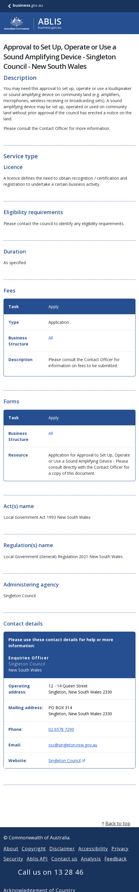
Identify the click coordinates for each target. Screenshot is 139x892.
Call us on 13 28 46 (51, 879)
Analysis (91, 865)
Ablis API (37, 865)
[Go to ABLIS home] (32, 23)
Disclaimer (62, 855)
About (10, 855)
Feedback (115, 865)
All (50, 338)
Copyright (34, 855)
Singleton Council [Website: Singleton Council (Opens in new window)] (66, 760)
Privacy (120, 855)
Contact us (64, 865)
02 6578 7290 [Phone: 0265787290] (61, 729)
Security (13, 865)
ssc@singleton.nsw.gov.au (72, 745)
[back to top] (69, 830)
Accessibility (93, 855)
